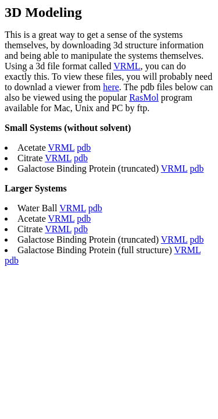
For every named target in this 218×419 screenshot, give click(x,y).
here (111, 87)
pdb (84, 147)
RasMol (144, 97)
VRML (126, 66)
